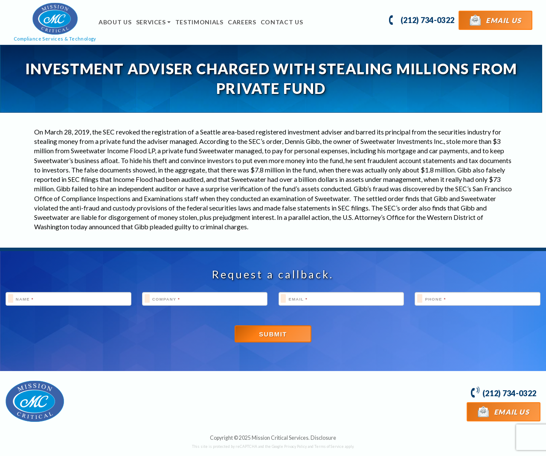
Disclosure (323, 438)
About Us (115, 22)
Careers (242, 22)
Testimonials (199, 22)
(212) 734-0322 (421, 19)
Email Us (495, 20)
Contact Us (282, 22)
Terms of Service (329, 446)
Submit (273, 334)
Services (151, 22)
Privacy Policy (295, 446)
